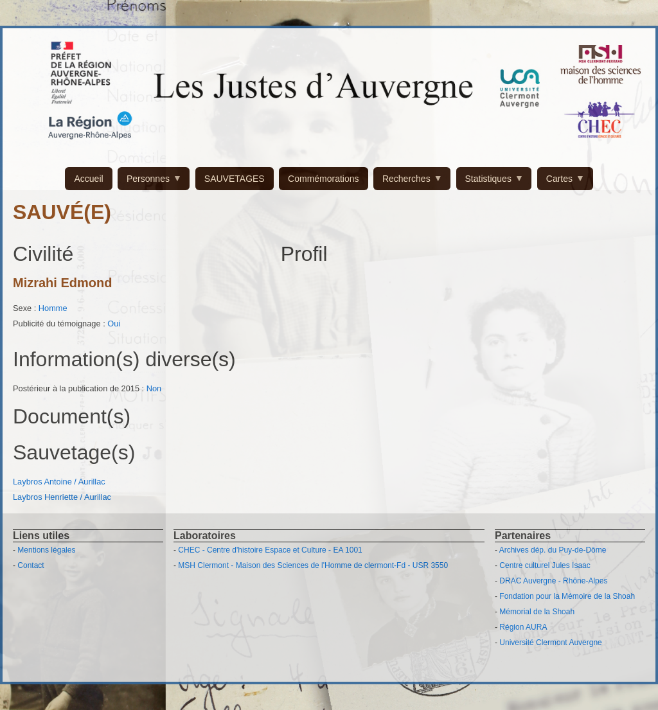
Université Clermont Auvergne (550, 642)
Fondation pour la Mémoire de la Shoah (567, 596)
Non (154, 388)
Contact (30, 565)
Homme (53, 308)
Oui (113, 323)
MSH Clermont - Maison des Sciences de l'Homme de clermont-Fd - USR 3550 (313, 565)
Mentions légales (46, 550)
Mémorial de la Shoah (536, 611)
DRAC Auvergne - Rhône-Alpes (553, 580)
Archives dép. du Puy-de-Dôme (553, 550)
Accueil (88, 178)
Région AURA (523, 627)
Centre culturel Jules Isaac (544, 565)
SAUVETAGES (234, 178)
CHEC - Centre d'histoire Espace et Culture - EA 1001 (270, 550)
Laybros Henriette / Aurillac (62, 497)
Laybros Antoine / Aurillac (59, 481)
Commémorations (323, 178)
